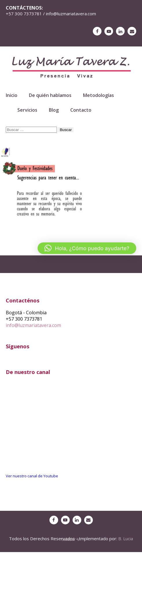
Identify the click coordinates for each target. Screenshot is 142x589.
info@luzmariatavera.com (33, 325)
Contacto (80, 110)
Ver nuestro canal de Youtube (32, 475)
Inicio (11, 95)
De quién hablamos (50, 95)
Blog (54, 110)
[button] (87, 248)
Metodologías (98, 95)
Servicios (27, 110)
